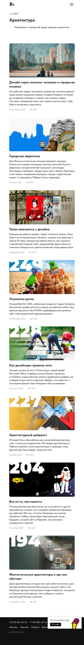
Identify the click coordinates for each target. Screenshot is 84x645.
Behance (46, 627)
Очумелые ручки (42, 290)
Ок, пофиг (56, 624)
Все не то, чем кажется (42, 496)
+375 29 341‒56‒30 (18, 622)
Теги (15, 14)
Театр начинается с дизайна (42, 222)
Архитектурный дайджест (42, 426)
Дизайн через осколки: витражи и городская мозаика (42, 77)
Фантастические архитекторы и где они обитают (42, 570)
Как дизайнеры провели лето (42, 358)
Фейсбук (13, 627)
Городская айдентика (42, 150)
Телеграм (24, 627)
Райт (12, 4)
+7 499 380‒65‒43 (38, 622)
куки (67, 620)
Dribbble (35, 627)
